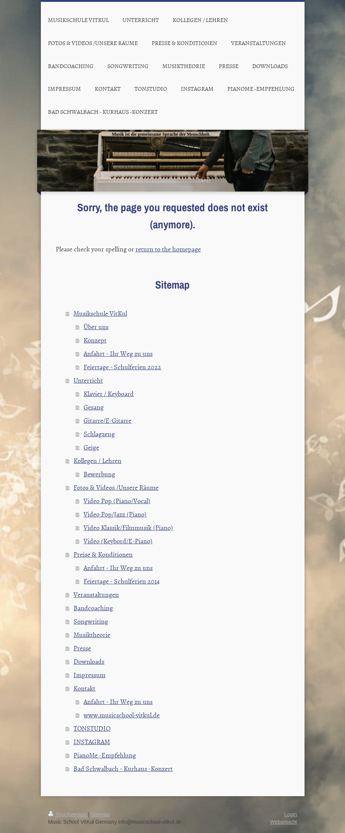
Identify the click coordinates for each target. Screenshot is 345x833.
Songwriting (91, 621)
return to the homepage (168, 249)
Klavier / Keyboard (109, 394)
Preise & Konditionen (103, 554)
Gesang (94, 407)
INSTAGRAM (92, 742)
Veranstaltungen (96, 594)
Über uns (96, 327)
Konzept (95, 340)
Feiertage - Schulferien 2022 (122, 367)
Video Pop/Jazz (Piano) (115, 514)
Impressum (89, 675)
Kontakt (84, 688)
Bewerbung (99, 474)
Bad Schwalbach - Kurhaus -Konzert (123, 768)
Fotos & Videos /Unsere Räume (116, 487)
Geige (91, 447)
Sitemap (100, 814)
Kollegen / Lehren (97, 461)
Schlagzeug (99, 434)
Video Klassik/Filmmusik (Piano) (128, 527)
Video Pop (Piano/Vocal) (117, 501)
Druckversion (68, 814)
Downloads (89, 661)
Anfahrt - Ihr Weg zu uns (118, 353)
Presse (82, 648)
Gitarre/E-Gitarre (107, 420)
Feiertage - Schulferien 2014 (122, 581)
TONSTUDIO (92, 728)
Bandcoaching (93, 608)
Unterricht (88, 380)
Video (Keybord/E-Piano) (118, 541)
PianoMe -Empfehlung (105, 755)
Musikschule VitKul (100, 313)
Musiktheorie (92, 635)
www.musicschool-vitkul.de (122, 715)
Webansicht (283, 822)
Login (290, 814)
